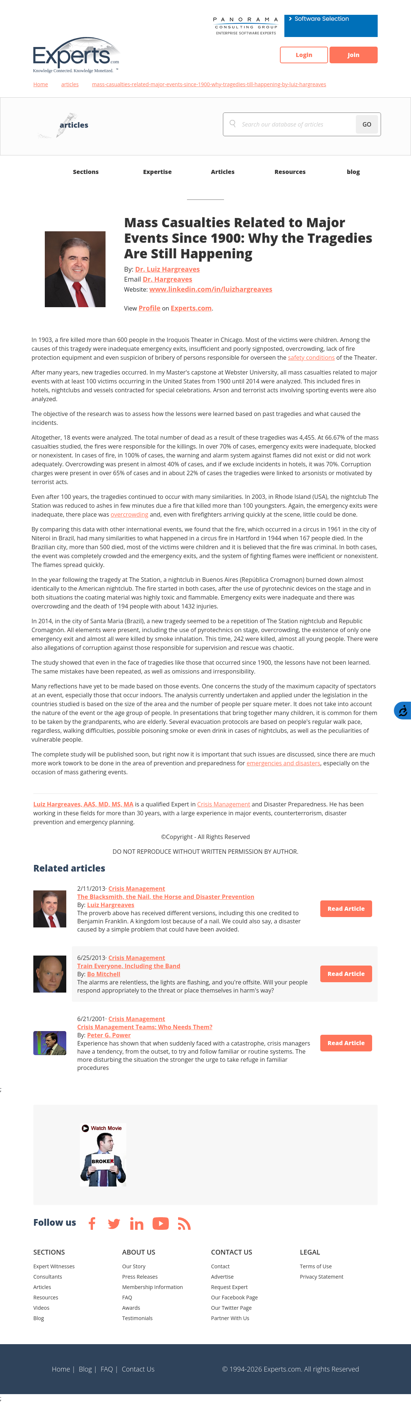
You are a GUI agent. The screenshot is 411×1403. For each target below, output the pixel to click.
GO (366, 124)
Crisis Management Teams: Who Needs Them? (145, 1027)
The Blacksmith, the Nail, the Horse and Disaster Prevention (166, 897)
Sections (86, 172)
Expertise (157, 172)
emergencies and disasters (283, 763)
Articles (223, 172)
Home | (64, 1369)
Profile (149, 307)
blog (353, 172)
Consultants (47, 1276)
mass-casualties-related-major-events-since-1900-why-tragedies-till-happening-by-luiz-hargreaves (209, 84)
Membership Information (152, 1286)
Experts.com (191, 307)
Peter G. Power (109, 1035)
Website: (198, 289)
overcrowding (129, 514)
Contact (220, 1266)
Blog (38, 1318)
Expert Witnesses (54, 1266)
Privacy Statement (322, 1276)
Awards (131, 1307)
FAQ (127, 1297)
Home (40, 84)
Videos (41, 1307)
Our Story (134, 1266)
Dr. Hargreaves (167, 279)
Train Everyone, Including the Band (129, 966)
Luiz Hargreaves (110, 905)
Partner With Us (230, 1318)
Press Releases (140, 1276)
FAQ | (109, 1369)
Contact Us (138, 1369)
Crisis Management (223, 804)
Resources (289, 172)
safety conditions (311, 357)
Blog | (88, 1369)
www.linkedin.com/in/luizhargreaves (210, 289)
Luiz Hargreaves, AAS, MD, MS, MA (83, 804)
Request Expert (229, 1286)
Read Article (346, 909)
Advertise (222, 1276)
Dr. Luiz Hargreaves (167, 269)
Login (303, 55)
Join (354, 55)
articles (70, 84)
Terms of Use (316, 1266)
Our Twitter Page (231, 1307)
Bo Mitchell (103, 974)
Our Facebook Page (234, 1297)
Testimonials (137, 1318)
